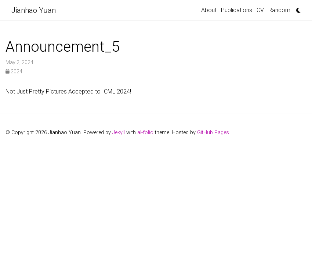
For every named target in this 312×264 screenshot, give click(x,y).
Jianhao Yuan (33, 10)
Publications (236, 10)
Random (279, 10)
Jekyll (118, 132)
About (209, 10)
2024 (14, 71)
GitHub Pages (213, 132)
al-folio (145, 132)
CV (260, 10)
